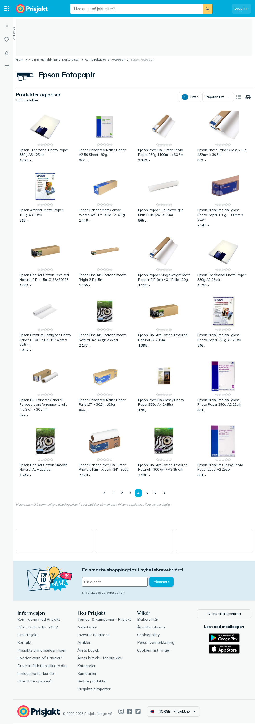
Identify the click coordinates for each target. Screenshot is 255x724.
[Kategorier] (6, 8)
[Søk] (207, 9)
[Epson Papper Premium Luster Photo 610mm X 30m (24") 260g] (104, 452)
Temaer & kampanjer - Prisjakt (104, 620)
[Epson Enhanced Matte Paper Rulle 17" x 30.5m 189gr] (104, 389)
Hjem (19, 59)
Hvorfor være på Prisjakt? (39, 658)
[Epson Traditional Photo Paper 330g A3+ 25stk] (45, 137)
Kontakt (24, 643)
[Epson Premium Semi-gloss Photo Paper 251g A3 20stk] (223, 324)
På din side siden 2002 (37, 627)
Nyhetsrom (87, 627)
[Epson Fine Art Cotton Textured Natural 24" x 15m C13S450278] (45, 262)
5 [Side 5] (147, 493)
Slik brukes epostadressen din (103, 592)
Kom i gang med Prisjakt (38, 620)
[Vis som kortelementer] (238, 97)
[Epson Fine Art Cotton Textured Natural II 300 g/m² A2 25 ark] (164, 452)
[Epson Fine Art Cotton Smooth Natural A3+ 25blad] (45, 452)
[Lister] (7, 39)
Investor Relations (93, 635)
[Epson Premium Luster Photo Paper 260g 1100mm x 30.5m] (164, 137)
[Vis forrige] (104, 493)
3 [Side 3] (130, 493)
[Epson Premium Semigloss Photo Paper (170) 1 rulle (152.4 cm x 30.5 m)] (45, 324)
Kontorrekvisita (95, 59)
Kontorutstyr (70, 59)
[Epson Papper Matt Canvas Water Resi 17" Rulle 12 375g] (104, 199)
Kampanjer (86, 674)
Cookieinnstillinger (153, 650)
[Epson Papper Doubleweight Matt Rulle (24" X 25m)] (164, 199)
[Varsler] (7, 53)
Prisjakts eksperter (93, 689)
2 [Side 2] (122, 493)
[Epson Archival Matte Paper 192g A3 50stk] (45, 199)
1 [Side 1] (114, 493)
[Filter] (7, 66)
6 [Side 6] (155, 493)
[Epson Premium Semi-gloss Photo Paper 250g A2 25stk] (223, 389)
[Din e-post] (115, 582)
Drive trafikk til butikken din (42, 666)
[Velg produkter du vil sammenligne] (248, 97)
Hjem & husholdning (42, 59)
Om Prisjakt (27, 635)
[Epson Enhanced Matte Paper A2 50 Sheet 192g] (104, 137)
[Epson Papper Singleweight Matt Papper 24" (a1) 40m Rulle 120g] (164, 262)
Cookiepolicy (148, 635)
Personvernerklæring (155, 643)
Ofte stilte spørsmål (34, 681)
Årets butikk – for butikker (100, 658)
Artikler (83, 643)
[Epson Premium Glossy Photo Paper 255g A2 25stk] (223, 452)
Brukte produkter (92, 681)
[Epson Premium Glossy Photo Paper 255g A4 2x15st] (164, 389)
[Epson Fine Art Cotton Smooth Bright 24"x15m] (104, 262)
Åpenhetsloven (151, 627)
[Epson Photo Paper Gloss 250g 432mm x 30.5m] (223, 137)
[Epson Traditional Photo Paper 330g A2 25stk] (223, 262)
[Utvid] (7, 26)
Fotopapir (118, 59)
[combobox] (136, 9)
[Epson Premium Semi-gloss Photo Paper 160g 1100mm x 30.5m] (223, 199)
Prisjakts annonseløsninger (41, 650)
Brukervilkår (147, 620)
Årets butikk (88, 650)
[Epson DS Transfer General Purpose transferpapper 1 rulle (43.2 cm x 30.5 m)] (45, 389)
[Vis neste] (164, 493)
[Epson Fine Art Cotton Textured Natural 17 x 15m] (164, 324)
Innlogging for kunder (36, 674)
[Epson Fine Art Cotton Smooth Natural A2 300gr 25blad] (104, 324)
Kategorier (86, 666)
